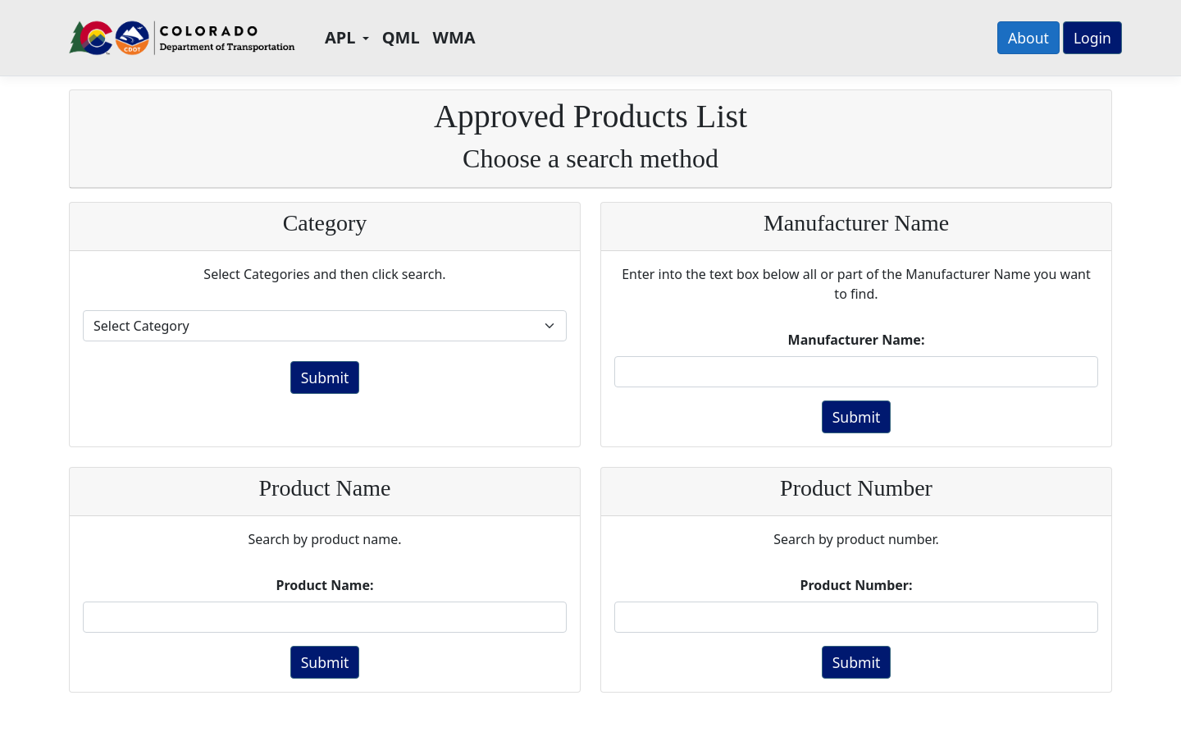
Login (1092, 38)
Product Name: (325, 585)
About (1028, 38)
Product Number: (856, 585)
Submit (325, 377)
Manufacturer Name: (856, 340)
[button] (347, 38)
